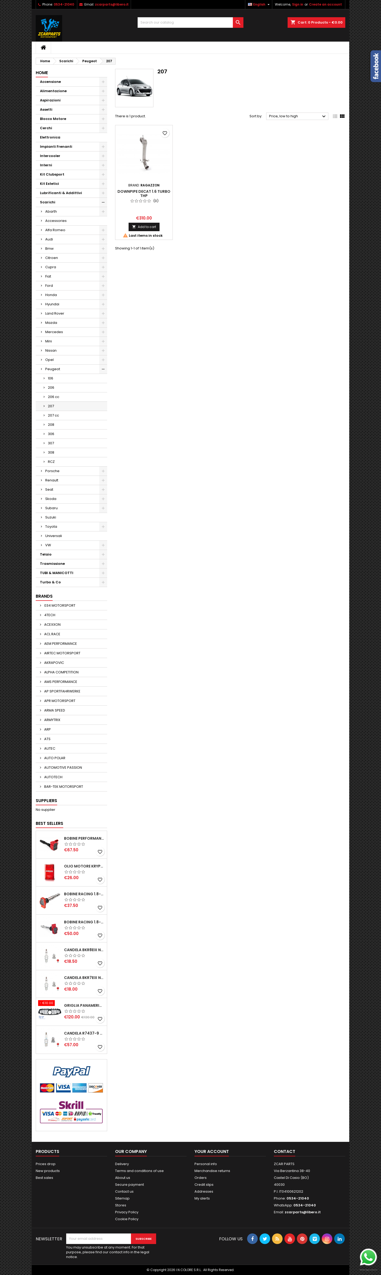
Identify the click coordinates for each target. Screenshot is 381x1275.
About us (122, 1177)
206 (51, 387)
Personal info (205, 1163)
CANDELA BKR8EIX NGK (84, 950)
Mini (48, 341)
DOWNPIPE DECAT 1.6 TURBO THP (143, 193)
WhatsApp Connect (368, 1270)
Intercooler (50, 155)
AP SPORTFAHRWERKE (61, 691)
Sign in (297, 4)
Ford (49, 285)
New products (48, 1170)
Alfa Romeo (55, 229)
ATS (47, 738)
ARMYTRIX (51, 719)
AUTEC (49, 748)
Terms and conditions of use (139, 1170)
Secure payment (129, 1184)
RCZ (51, 461)
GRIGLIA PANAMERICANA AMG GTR (84, 1005)
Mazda (51, 322)
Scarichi (47, 202)
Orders (200, 1177)
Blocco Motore (53, 118)
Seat (49, 489)
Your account (211, 1151)
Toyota (51, 526)
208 (51, 424)
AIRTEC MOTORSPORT (61, 653)
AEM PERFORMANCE (60, 643)
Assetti (46, 109)
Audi (49, 239)
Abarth (51, 211)
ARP (47, 729)
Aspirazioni (50, 100)
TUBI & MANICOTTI (56, 572)
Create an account (325, 4)
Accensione (50, 81)
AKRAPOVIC (53, 662)
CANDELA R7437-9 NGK (84, 1033)
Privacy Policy (126, 1212)
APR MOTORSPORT (59, 700)
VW (48, 545)
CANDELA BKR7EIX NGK (84, 978)
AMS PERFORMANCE (60, 681)
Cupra (50, 267)
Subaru (51, 508)
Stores (120, 1205)
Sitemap (122, 1198)
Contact (284, 1151)
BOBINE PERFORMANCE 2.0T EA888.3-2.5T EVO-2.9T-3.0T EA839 (84, 838)
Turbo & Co (50, 582)
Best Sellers (49, 823)
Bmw (49, 248)
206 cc (53, 396)
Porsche (52, 470)
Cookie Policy (126, 1219)
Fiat (48, 276)
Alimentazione (53, 90)
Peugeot (52, 369)
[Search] (190, 22)
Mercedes (54, 331)
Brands (44, 596)
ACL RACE (51, 634)
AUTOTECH (52, 777)
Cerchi (46, 128)
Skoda (50, 498)
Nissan (51, 350)
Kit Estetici (49, 183)
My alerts (202, 1198)
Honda (51, 294)
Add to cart (144, 227)
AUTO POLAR (54, 757)
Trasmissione (52, 563)
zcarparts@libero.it (112, 4)
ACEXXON (52, 624)
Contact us (124, 1191)
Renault (51, 480)
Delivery (122, 1163)
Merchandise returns (212, 1170)
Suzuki (50, 517)
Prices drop (46, 1163)
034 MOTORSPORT (59, 605)
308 (51, 452)
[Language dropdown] (259, 4)
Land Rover (54, 313)
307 (51, 443)
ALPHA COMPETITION (61, 672)
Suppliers (46, 801)
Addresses (203, 1191)
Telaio (46, 554)
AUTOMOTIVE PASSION (62, 767)
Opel (49, 359)
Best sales (44, 1177)
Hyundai (52, 304)
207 (51, 406)
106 (50, 378)
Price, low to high (298, 116)
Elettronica (50, 137)
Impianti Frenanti (56, 146)
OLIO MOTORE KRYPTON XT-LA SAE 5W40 (84, 866)
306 (51, 433)
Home (42, 73)
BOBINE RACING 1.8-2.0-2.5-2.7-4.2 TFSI (84, 894)
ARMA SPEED (54, 710)
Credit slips (204, 1184)
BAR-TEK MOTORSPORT (63, 786)
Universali (53, 535)
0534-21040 (64, 4)
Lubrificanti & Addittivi (61, 192)
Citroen (51, 257)
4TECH (49, 615)
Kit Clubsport (52, 174)
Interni (46, 165)
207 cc (53, 415)
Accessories (56, 220)
